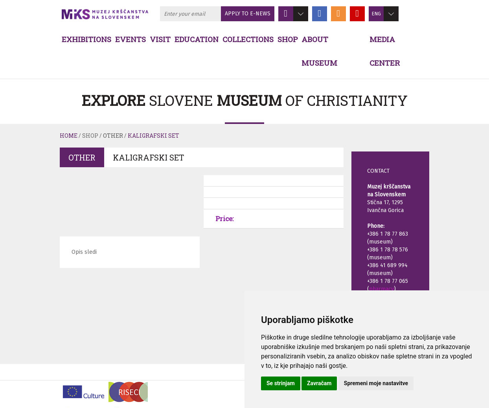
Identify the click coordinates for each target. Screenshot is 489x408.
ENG (376, 14)
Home (68, 135)
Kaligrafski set (153, 135)
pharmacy (381, 289)
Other (113, 135)
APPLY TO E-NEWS (247, 13)
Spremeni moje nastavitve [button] (376, 383)
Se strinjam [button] (281, 383)
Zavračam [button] (319, 383)
